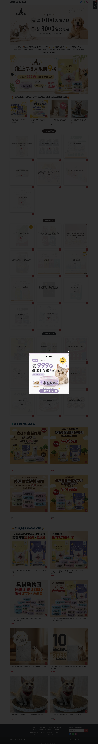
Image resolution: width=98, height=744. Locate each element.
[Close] (68, 351)
